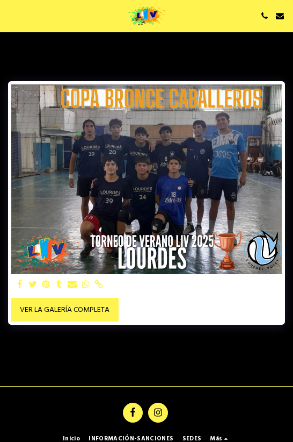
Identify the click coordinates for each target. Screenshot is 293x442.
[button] (12, 15)
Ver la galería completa (64, 310)
